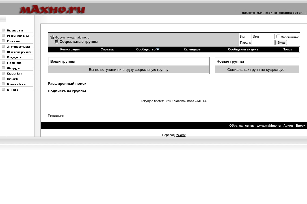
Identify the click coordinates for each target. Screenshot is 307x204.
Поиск (287, 49)
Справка (107, 49)
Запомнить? (287, 37)
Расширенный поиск (67, 83)
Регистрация (70, 49)
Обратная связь (241, 125)
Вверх (300, 125)
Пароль (245, 42)
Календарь (192, 49)
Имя (243, 36)
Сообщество (147, 49)
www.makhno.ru (269, 125)
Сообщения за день (243, 49)
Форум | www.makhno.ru (72, 37)
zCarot (180, 135)
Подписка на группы (67, 91)
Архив (288, 125)
